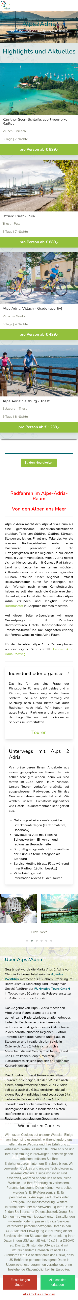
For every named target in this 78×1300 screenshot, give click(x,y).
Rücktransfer (14, 606)
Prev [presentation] (34, 932)
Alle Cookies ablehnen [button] (39, 1294)
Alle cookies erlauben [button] (57, 1282)
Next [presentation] (43, 932)
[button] (73, 5)
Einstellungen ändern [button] (20, 1282)
